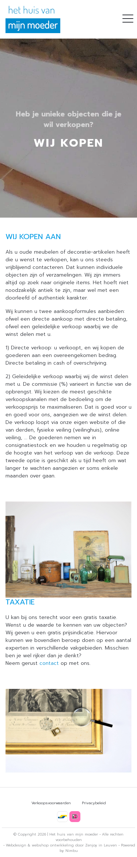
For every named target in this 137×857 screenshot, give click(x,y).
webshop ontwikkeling (53, 845)
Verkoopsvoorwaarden (51, 803)
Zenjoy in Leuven (101, 845)
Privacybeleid (94, 803)
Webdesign (16, 845)
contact (49, 663)
